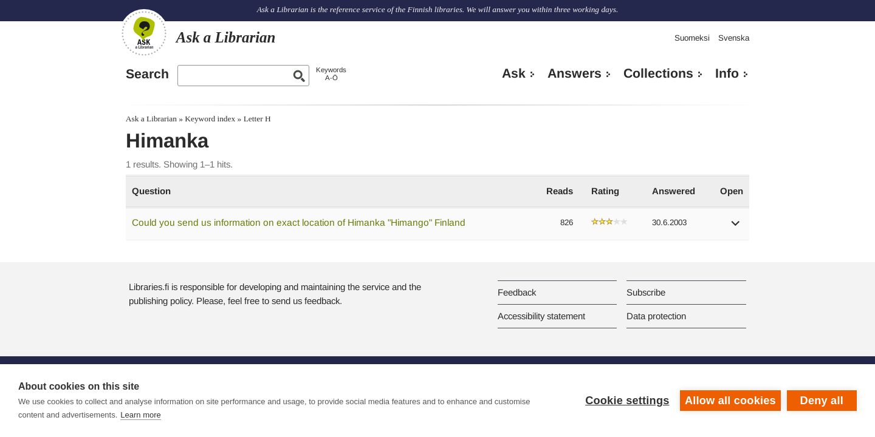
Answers (574, 73)
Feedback (517, 292)
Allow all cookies (730, 401)
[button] (736, 227)
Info (727, 73)
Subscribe (645, 292)
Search (147, 74)
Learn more (140, 414)
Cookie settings (627, 401)
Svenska (733, 37)
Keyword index (210, 118)
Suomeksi (692, 37)
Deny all (821, 401)
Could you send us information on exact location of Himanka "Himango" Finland (298, 222)
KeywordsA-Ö (331, 73)
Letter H (257, 118)
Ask (514, 73)
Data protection (656, 316)
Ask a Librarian (151, 118)
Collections (658, 73)
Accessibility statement (541, 316)
